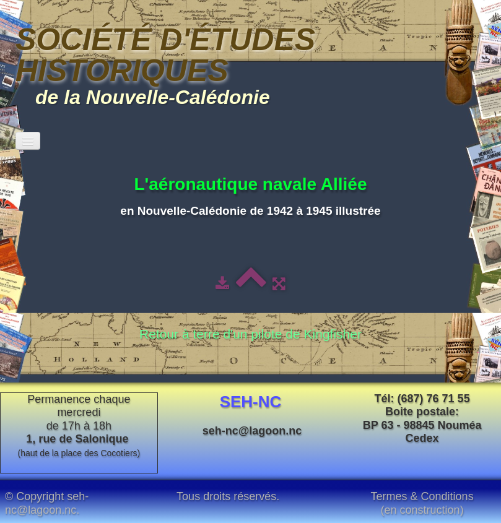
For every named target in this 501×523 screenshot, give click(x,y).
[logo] (250, 63)
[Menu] (27, 141)
